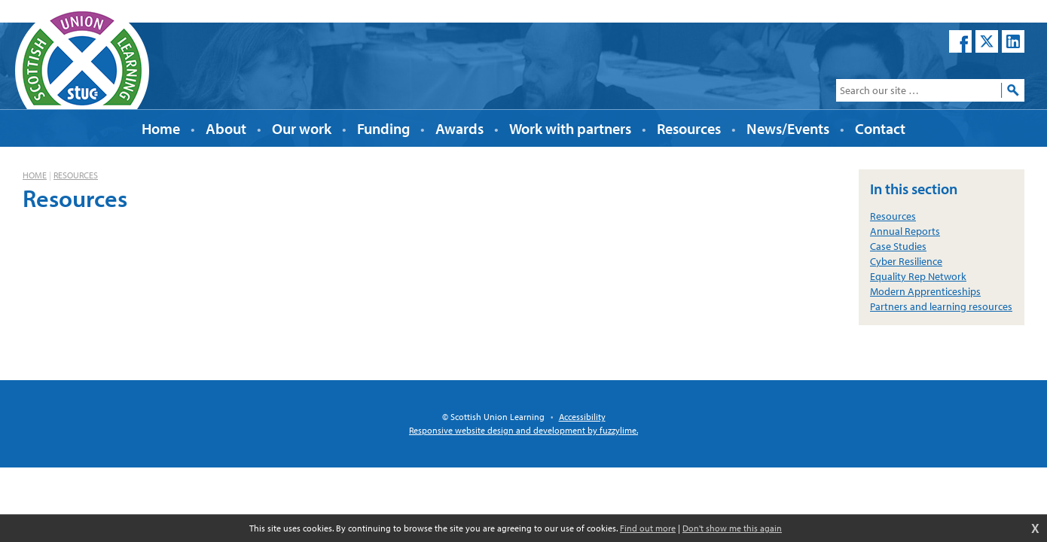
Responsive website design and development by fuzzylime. (523, 430)
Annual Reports (905, 231)
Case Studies (898, 246)
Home (35, 175)
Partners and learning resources (941, 306)
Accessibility (582, 416)
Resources (75, 175)
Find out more (648, 528)
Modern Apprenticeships (925, 291)
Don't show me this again (732, 528)
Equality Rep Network (918, 276)
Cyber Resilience (906, 261)
